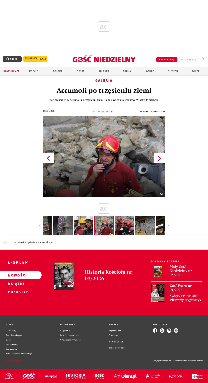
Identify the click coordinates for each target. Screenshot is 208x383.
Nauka (127, 71)
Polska (57, 71)
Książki (15, 283)
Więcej (196, 71)
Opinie (150, 71)
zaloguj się (188, 59)
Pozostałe (15, 292)
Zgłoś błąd (13, 361)
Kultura (104, 71)
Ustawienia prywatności (70, 339)
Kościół (34, 71)
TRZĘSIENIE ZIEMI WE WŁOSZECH (40, 242)
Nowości (15, 275)
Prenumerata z (31, 59)
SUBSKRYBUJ (166, 59)
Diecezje (173, 71)
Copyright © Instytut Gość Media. (166, 361)
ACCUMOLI (19, 242)
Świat (80, 71)
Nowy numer (11, 71)
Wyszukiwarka (202, 59)
